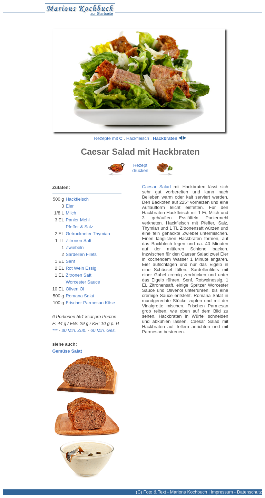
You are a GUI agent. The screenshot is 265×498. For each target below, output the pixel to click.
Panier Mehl (77, 219)
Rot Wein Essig (81, 268)
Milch (71, 213)
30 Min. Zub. (73, 330)
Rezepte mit (108, 138)
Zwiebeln (75, 247)
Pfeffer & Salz (79, 226)
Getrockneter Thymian (88, 233)
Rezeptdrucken (140, 168)
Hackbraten (165, 138)
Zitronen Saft (78, 240)
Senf (70, 261)
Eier (69, 206)
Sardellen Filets (81, 254)
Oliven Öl (75, 288)
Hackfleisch (137, 138)
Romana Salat (80, 295)
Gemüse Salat (67, 351)
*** (55, 330)
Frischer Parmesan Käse (90, 302)
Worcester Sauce (83, 282)
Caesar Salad (156, 186)
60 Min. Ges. (103, 330)
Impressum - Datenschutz (236, 492)
